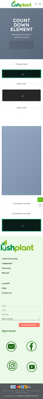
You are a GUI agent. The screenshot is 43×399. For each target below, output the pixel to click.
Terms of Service (8, 391)
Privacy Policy (20, 391)
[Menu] (40, 4)
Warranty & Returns (21, 392)
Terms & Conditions (33, 391)
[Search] (36, 4)
